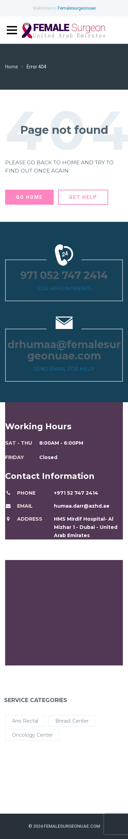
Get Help (83, 197)
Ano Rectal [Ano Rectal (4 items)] (25, 721)
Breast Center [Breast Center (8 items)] (72, 721)
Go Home (29, 197)
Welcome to (64, 8)
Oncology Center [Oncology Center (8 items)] (32, 735)
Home (11, 66)
